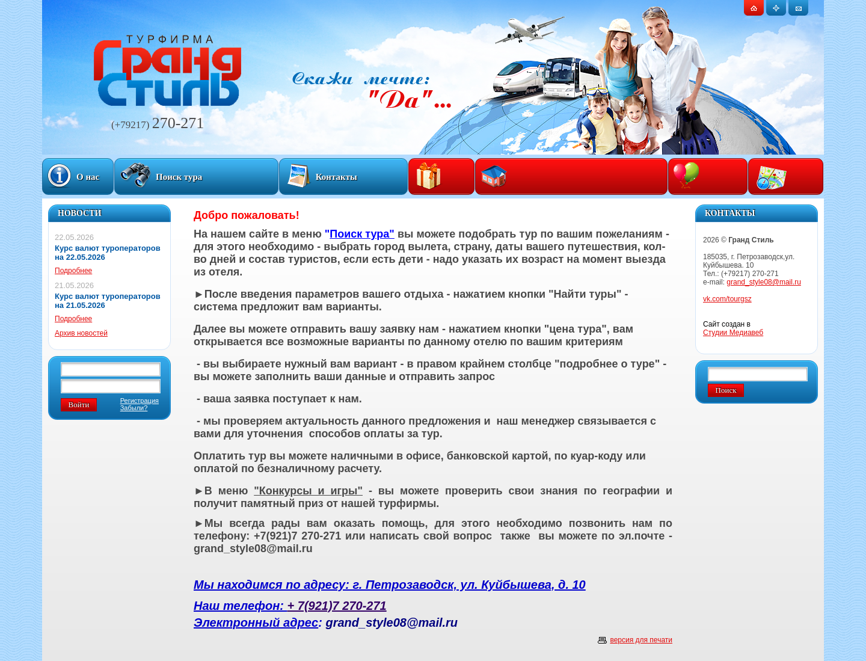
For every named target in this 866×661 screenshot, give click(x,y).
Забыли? (134, 407)
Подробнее (73, 270)
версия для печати (641, 640)
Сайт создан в (733, 328)
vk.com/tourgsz (727, 299)
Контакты (336, 177)
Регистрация (139, 400)
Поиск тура (179, 177)
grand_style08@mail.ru (763, 282)
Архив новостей (81, 333)
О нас (87, 177)
